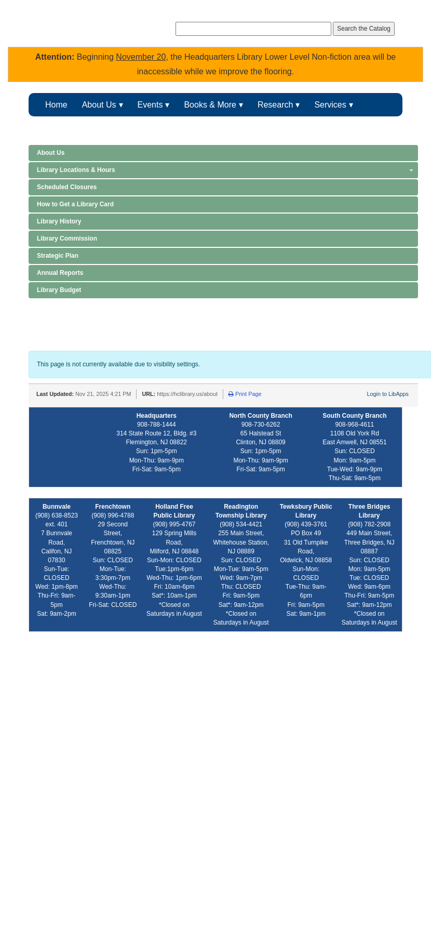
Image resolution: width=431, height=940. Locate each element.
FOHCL (195, 128)
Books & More (210, 104)
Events (150, 104)
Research (275, 104)
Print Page (244, 394)
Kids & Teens (69, 128)
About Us (99, 104)
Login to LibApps (388, 394)
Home (56, 104)
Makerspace (137, 128)
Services (330, 104)
